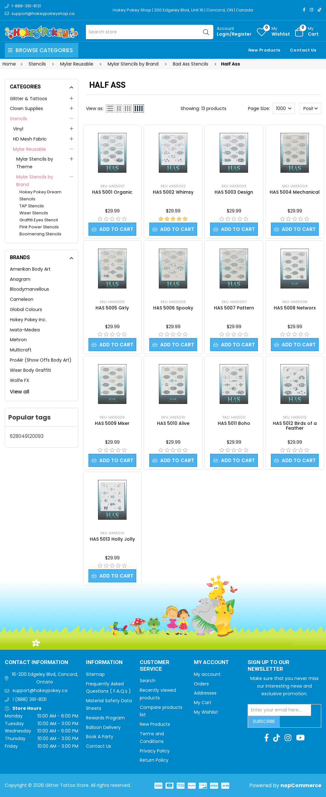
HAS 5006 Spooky (173, 308)
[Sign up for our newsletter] (279, 710)
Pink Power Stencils (39, 227)
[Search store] (149, 32)
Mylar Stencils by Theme (34, 163)
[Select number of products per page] (284, 108)
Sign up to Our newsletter (268, 665)
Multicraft (21, 350)
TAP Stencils (31, 206)
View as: (94, 108)
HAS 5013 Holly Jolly (112, 539)
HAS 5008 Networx (295, 308)
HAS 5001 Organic (112, 192)
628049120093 (27, 436)
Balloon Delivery (103, 727)
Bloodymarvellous (29, 289)
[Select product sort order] (311, 108)
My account (207, 674)
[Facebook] (304, 10)
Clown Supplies (26, 108)
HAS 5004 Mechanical (295, 192)
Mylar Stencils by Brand (34, 181)
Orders (201, 684)
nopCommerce (300, 785)
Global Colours (26, 309)
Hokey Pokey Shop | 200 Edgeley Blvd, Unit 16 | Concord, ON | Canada (183, 10)
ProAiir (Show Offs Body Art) (41, 360)
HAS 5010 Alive (173, 423)
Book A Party (99, 736)
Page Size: (259, 108)
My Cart (202, 702)
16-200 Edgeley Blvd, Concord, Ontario (45, 678)
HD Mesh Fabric (30, 139)
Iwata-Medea (25, 330)
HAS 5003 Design (234, 192)
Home (9, 64)
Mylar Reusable (29, 149)
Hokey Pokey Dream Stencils (40, 195)
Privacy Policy (155, 751)
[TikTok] (319, 10)
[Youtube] (300, 738)
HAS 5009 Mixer (112, 423)
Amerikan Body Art (30, 269)
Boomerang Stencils (40, 234)
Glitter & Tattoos (28, 98)
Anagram (20, 279)
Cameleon (21, 299)
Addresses (205, 693)
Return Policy (154, 760)
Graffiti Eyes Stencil (38, 220)
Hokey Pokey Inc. (28, 319)
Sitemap (95, 674)
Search (147, 680)
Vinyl (18, 129)
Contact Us (303, 50)
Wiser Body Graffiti (30, 370)
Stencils (18, 118)
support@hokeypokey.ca (39, 690)
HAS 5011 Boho (234, 423)
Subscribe (264, 721)
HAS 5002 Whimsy (173, 192)
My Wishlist (206, 712)
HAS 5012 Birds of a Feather (295, 425)
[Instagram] (311, 10)
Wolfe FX (19, 380)
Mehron (18, 339)
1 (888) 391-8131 (29, 699)
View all (19, 391)
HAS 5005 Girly (112, 308)
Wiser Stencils (33, 213)
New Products (264, 50)
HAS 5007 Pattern (234, 308)
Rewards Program (105, 718)
